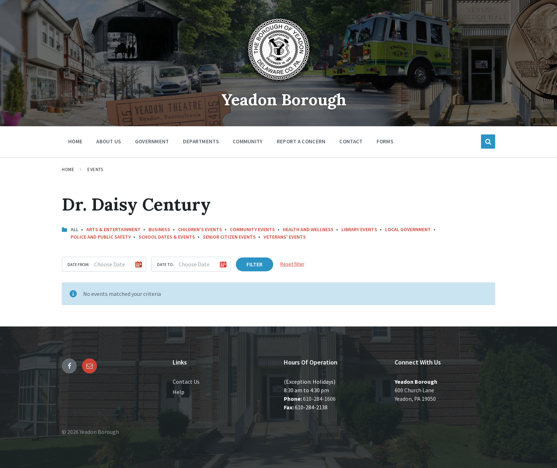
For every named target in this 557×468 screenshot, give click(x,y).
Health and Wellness (308, 229)
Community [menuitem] (248, 141)
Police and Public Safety (101, 237)
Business (159, 229)
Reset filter (292, 264)
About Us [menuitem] (108, 141)
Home (68, 169)
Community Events (252, 229)
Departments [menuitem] (201, 141)
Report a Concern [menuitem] (301, 141)
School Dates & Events (167, 237)
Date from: (78, 264)
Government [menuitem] (152, 141)
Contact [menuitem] (350, 141)
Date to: (165, 264)
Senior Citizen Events (229, 237)
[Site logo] (278, 83)
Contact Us (186, 381)
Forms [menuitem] (385, 141)
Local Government (408, 229)
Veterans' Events (285, 237)
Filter (255, 264)
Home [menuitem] (75, 141)
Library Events (359, 229)
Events (95, 169)
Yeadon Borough (284, 99)
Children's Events (200, 229)
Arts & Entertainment (113, 229)
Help (178, 391)
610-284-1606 (319, 398)
